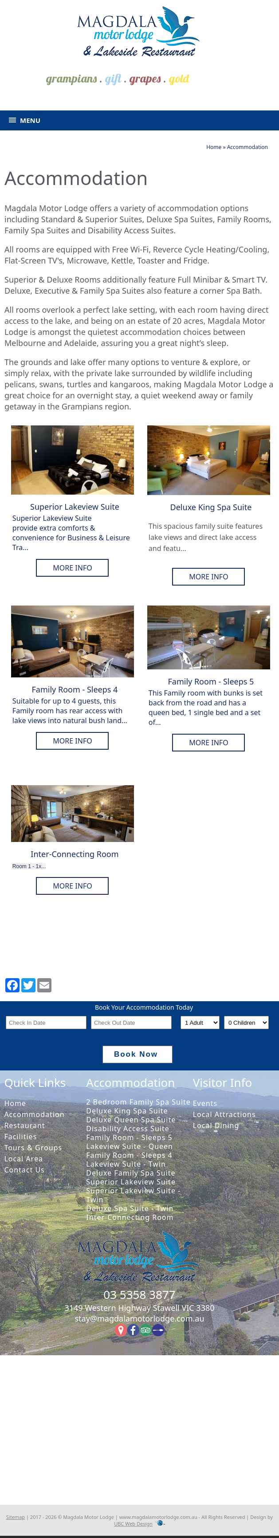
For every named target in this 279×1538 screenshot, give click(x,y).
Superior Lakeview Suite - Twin (133, 1195)
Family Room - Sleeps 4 (129, 1155)
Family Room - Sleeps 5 (129, 1137)
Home (213, 147)
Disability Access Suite (127, 1128)
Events (205, 1103)
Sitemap (15, 1517)
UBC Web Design (133, 1523)
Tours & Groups (33, 1148)
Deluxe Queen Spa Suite (131, 1119)
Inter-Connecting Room (129, 1217)
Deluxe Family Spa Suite (130, 1172)
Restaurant (24, 1125)
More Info (72, 568)
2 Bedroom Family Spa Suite (138, 1101)
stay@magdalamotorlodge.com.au (139, 1318)
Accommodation (247, 147)
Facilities (20, 1136)
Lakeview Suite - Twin (126, 1164)
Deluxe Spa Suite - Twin (129, 1208)
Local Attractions (224, 1114)
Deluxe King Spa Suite (127, 1110)
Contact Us (24, 1170)
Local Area (23, 1159)
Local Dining (216, 1125)
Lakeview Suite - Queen (129, 1146)
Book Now (143, 1054)
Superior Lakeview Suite (131, 1181)
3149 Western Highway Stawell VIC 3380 (139, 1307)
